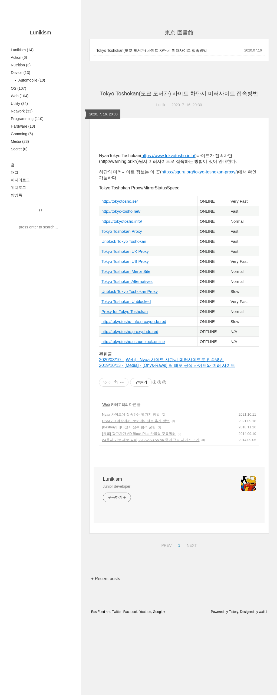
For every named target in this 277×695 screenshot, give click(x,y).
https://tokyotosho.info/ (121, 221)
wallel (263, 612)
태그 (14, 172)
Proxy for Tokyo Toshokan (124, 311)
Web (19, 96)
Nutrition (21, 65)
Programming (27, 119)
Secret (19, 149)
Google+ (159, 612)
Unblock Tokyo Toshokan (123, 241)
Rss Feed (98, 612)
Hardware (23, 126)
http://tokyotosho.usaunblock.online (133, 341)
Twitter (116, 612)
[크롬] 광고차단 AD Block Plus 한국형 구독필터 (139, 434)
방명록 (16, 195)
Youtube (145, 612)
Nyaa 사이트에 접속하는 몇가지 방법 (131, 414)
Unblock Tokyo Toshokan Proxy (129, 291)
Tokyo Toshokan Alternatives (127, 281)
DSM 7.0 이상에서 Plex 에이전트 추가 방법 (136, 421)
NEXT (191, 545)
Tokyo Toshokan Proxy (121, 231)
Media (20, 141)
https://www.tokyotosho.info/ (168, 155)
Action (19, 57)
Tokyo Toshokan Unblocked (126, 301)
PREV (166, 545)
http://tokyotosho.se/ (119, 201)
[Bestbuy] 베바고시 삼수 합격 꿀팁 (129, 427)
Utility (19, 103)
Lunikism (40, 32)
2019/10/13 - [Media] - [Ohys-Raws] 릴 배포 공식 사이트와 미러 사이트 (167, 365)
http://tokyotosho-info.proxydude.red (133, 321)
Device (20, 72)
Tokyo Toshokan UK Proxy (125, 251)
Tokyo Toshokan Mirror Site (125, 271)
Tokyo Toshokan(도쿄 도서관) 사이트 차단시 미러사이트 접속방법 (151, 50)
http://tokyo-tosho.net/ (120, 211)
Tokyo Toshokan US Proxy (125, 261)
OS (18, 88)
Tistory (233, 612)
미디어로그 (20, 180)
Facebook (130, 612)
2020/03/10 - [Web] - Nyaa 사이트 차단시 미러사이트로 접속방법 (161, 359)
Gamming (22, 134)
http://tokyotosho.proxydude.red (129, 331)
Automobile (31, 80)
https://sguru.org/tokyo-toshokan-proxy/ (198, 172)
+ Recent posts (105, 578)
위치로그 (18, 187)
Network (21, 111)
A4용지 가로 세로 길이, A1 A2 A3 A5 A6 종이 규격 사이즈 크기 (151, 440)
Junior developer (116, 486)
